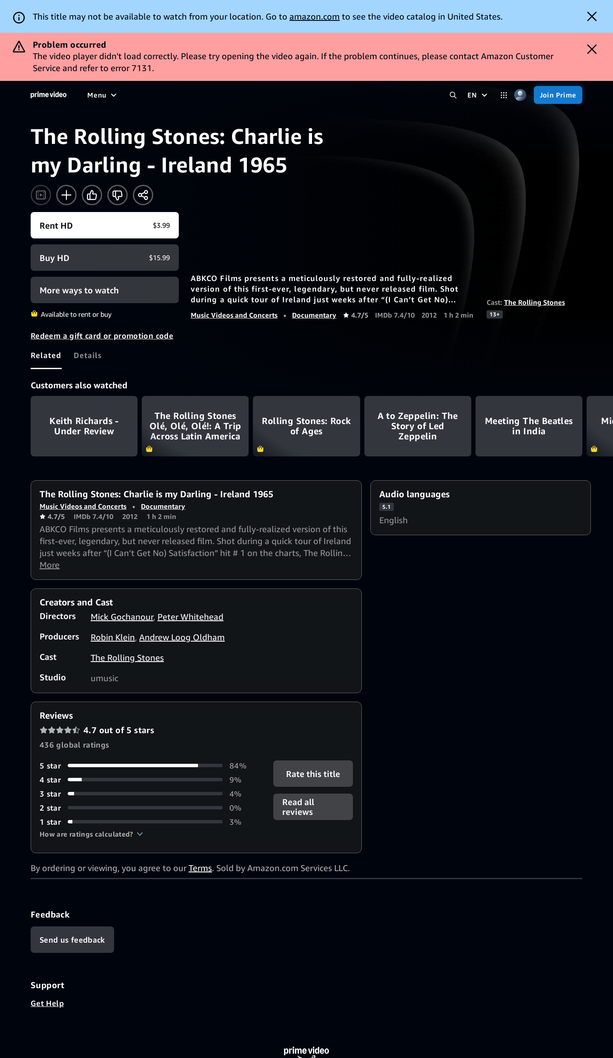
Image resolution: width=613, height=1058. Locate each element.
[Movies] (126, 95)
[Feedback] (72, 939)
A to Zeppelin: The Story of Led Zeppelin (417, 426)
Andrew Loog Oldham (182, 637)
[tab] (46, 355)
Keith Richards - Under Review (84, 426)
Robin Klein (113, 637)
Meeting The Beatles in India (529, 426)
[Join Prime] (558, 95)
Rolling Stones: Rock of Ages (306, 426)
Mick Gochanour (122, 617)
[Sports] (206, 95)
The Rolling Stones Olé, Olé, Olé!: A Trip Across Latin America (195, 426)
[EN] (478, 95)
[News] (238, 95)
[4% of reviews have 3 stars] (146, 793)
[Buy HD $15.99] (105, 257)
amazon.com (314, 16)
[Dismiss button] (592, 16)
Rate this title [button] (313, 773)
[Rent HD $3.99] (105, 225)
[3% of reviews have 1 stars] (146, 822)
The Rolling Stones (534, 302)
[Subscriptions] (327, 95)
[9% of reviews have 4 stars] (146, 779)
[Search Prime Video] (453, 95)
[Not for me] (117, 195)
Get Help (47, 1003)
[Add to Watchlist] (66, 195)
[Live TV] (272, 95)
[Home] (48, 95)
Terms (200, 868)
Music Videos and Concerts (234, 315)
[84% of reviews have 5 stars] (146, 765)
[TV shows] (166, 95)
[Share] (143, 195)
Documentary (314, 315)
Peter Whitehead (190, 617)
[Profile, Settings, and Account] (520, 95)
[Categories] (504, 95)
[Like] (92, 195)
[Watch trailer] (41, 195)
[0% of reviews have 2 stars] (146, 808)
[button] (91, 834)
